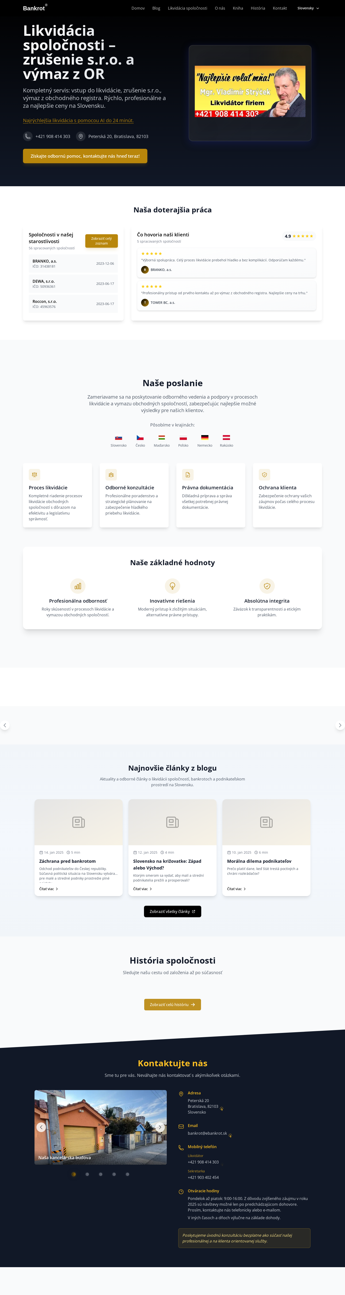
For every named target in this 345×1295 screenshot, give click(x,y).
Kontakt (280, 8)
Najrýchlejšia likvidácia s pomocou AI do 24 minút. (78, 121)
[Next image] (160, 1127)
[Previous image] (41, 1127)
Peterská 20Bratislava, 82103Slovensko (203, 1106)
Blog (156, 8)
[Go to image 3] (100, 1174)
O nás (220, 8)
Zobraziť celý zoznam (101, 241)
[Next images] (340, 725)
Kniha (238, 8)
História (258, 8)
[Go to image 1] (74, 1174)
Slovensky (309, 8)
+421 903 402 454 (203, 1177)
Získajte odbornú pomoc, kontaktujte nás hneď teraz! (85, 160)
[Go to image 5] (127, 1174)
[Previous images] (5, 725)
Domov (138, 8)
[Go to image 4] (114, 1174)
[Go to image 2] (87, 1174)
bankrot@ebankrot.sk (207, 1133)
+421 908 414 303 (203, 1162)
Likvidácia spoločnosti (187, 8)
